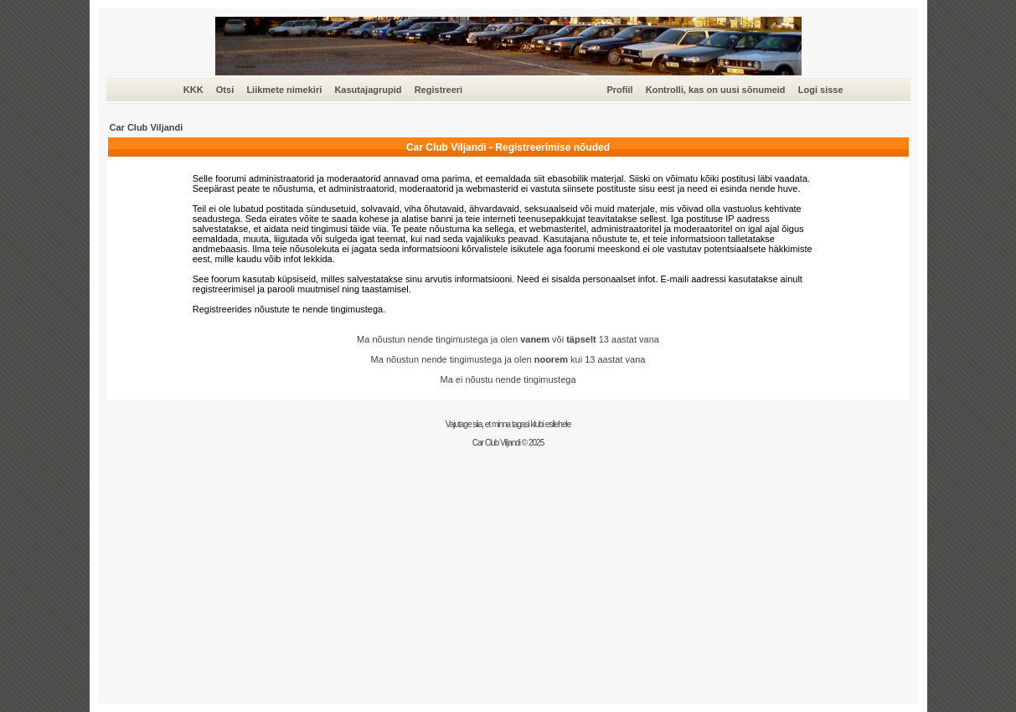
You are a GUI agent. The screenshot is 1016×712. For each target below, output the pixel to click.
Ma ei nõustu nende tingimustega (507, 379)
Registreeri (438, 90)
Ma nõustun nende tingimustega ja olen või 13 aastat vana (508, 339)
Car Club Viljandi (146, 127)
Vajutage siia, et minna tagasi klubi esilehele (508, 424)
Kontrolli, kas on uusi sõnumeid (716, 90)
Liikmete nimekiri (284, 90)
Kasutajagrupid (367, 90)
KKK (193, 90)
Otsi (225, 90)
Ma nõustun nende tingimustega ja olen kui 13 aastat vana (508, 359)
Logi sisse (820, 90)
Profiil (619, 90)
